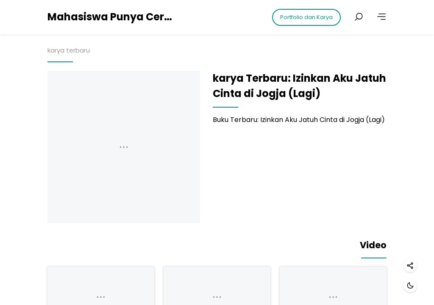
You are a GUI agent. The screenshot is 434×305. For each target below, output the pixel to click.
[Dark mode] (410, 285)
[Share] (410, 265)
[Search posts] (358, 17)
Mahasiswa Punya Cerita (111, 17)
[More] (381, 17)
